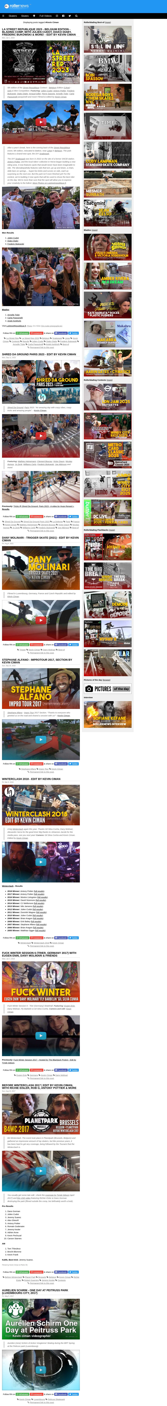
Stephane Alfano (14, 712)
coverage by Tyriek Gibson (57, 1195)
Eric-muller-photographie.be (52, 326)
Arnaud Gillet (35, 94)
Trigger (22, 650)
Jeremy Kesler (48, 1280)
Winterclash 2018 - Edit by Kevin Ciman (31, 779)
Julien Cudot (46, 91)
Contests (16, 341)
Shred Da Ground (15, 407)
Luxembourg (39, 1399)
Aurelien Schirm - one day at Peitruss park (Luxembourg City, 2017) (35, 1291)
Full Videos (46, 16)
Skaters (13, 16)
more (108, 22)
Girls (9, 91)
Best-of (66, 344)
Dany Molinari (49, 650)
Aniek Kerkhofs (14, 321)
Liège (66, 87)
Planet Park (30, 1277)
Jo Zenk (18, 464)
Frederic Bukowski (15, 244)
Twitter (75, 333)
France (76, 521)
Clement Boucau (44, 461)
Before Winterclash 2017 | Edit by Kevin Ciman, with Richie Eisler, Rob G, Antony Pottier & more (39, 1086)
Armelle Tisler (62, 94)
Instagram (37, 333)
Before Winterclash (13, 1277)
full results (39, 891)
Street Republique (31, 87)
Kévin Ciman (13, 596)
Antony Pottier (59, 91)
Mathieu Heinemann (27, 461)
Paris (26, 407)
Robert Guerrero (31, 1280)
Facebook (62, 333)
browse (106, 680)
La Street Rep (12, 338)
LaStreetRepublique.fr (16, 326)
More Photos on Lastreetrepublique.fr (49, 183)
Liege (67, 338)
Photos (29, 326)
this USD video (24, 1198)
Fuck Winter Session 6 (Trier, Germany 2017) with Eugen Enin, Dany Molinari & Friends (39, 954)
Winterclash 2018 (41, 943)
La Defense (57, 521)
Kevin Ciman (60, 97)
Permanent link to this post (42, 347)
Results (25, 341)
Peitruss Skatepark (56, 1399)
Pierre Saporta (48, 94)
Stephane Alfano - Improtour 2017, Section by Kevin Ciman (37, 661)
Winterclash (18, 829)
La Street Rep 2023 (30, 338)
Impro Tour (29, 712)
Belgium (52, 87)
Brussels (42, 1277)
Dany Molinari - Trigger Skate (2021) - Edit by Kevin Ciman (40, 539)
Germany (34, 1075)
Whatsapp (23, 333)
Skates (25, 16)
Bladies (5, 310)
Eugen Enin (69, 1006)
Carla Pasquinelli (15, 318)
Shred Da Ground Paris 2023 (36, 521)
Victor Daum (58, 461)
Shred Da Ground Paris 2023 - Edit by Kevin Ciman (39, 354)
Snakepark (44, 154)
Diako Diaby (22, 94)
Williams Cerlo (29, 464)
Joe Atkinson (61, 464)
